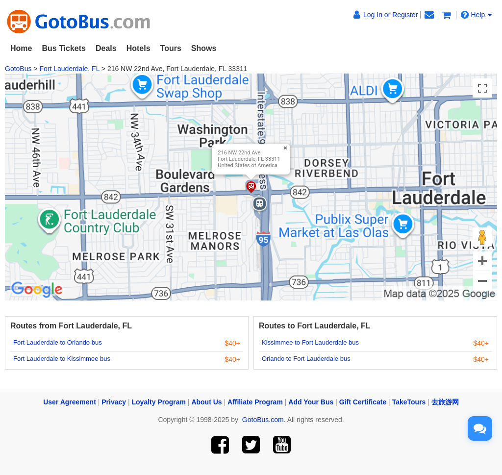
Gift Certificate (362, 402)
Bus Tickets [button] (64, 48)
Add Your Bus (310, 402)
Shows (204, 48)
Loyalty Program (159, 402)
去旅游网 (445, 402)
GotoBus (18, 69)
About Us (206, 402)
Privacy (113, 402)
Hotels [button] (138, 48)
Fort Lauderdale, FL (69, 69)
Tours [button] (170, 48)
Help (476, 15)
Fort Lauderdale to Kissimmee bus (61, 358)
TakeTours (409, 402)
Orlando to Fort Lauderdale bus (306, 358)
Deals (106, 48)
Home (21, 48)
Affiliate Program (255, 402)
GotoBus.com (263, 420)
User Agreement (69, 402)
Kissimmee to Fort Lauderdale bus (310, 342)
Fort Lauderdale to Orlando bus (57, 342)
